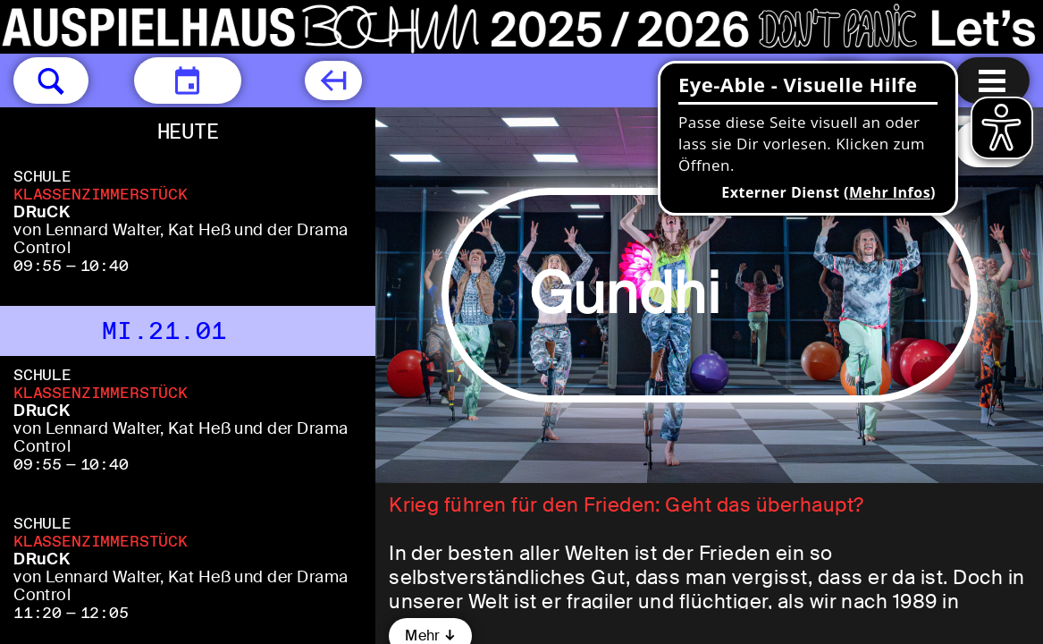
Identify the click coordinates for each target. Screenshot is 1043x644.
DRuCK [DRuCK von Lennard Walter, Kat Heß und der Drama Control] (41, 212)
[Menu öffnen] (992, 80)
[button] (50, 80)
